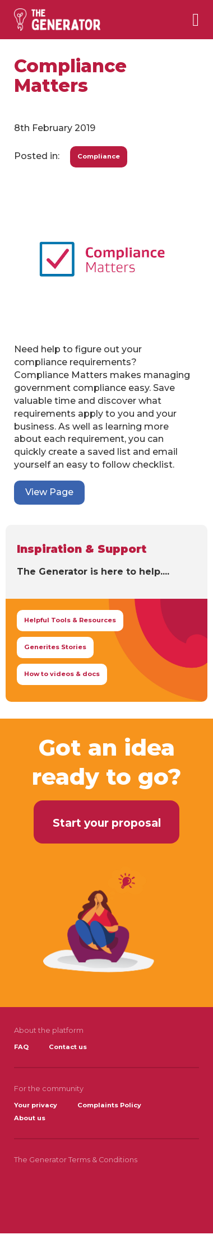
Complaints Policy (109, 1105)
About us (29, 1118)
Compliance (98, 156)
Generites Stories (55, 647)
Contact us (68, 1047)
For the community (49, 1088)
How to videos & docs (62, 674)
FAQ (21, 1047)
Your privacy (35, 1105)
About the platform (49, 1030)
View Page (49, 492)
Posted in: (36, 156)
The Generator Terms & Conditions (75, 1160)
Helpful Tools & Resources (70, 620)
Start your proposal (107, 823)
